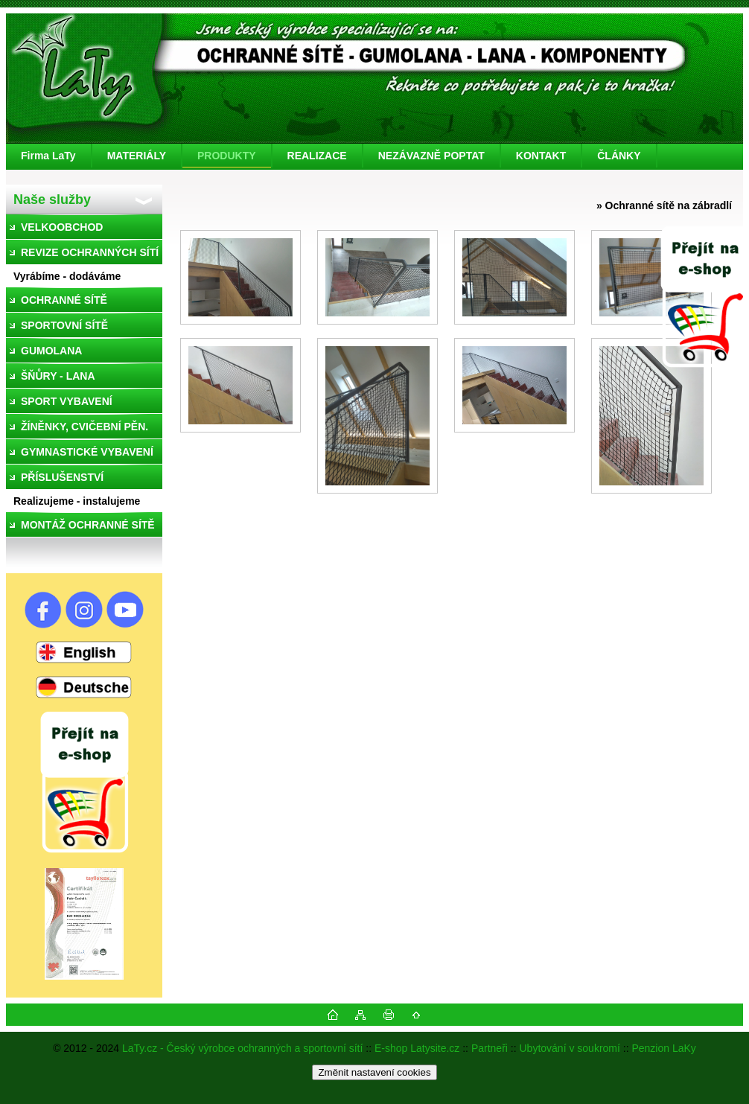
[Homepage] (49, 155)
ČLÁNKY (618, 156)
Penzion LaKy (663, 1048)
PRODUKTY (226, 156)
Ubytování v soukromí (570, 1048)
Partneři (489, 1048)
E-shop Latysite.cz (416, 1048)
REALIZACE (317, 156)
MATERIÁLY (136, 156)
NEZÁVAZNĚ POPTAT (431, 156)
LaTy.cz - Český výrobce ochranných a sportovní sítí (242, 1048)
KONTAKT (541, 156)
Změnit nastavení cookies (374, 1072)
